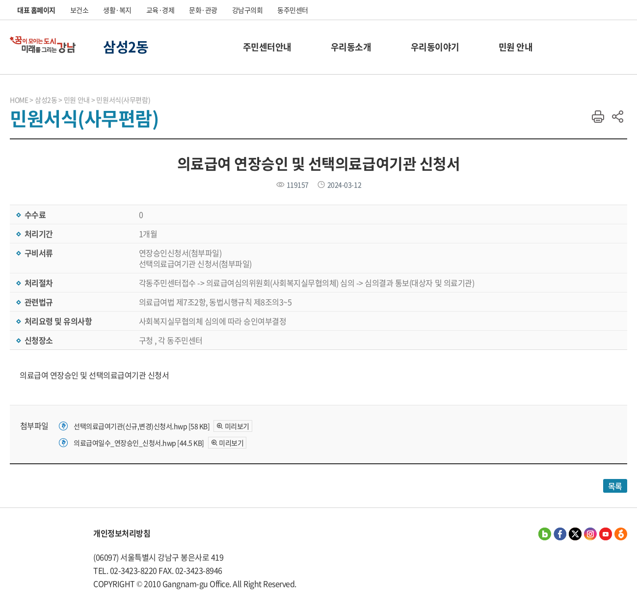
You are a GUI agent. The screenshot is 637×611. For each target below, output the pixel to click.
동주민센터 (292, 10)
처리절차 (38, 282)
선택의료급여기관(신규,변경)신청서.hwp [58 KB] (142, 426)
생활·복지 (117, 10)
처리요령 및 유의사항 (57, 321)
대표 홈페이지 (36, 10)
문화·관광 (203, 10)
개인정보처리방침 (121, 533)
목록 (615, 486)
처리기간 (38, 233)
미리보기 (237, 426)
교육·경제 (160, 10)
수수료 (34, 214)
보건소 (79, 10)
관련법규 (38, 301)
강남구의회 (247, 10)
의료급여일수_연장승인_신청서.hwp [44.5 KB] (139, 443)
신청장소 (38, 340)
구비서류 (38, 252)
